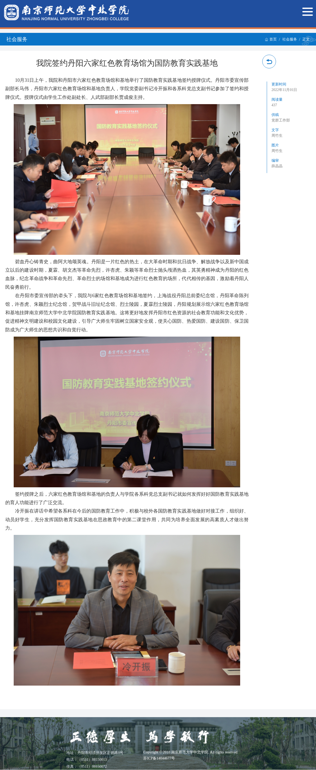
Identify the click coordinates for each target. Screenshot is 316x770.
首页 (271, 39)
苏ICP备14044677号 (159, 758)
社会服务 (289, 39)
